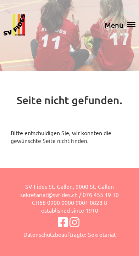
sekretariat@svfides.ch (49, 194)
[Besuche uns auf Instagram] (74, 222)
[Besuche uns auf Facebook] (63, 222)
